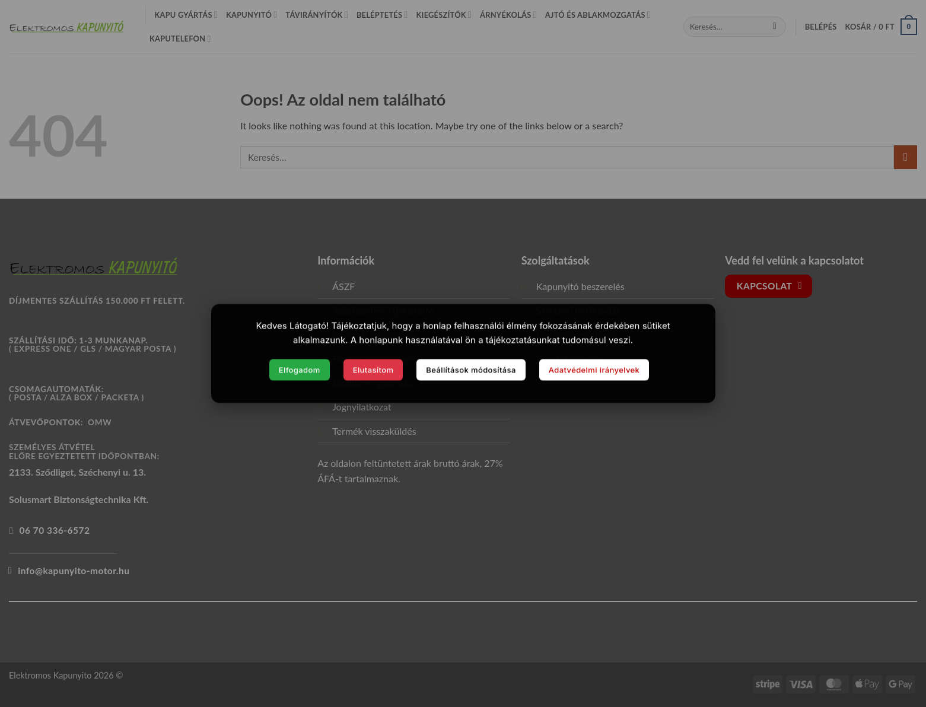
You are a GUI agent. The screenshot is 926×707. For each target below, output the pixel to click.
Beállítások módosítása (470, 369)
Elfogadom (299, 369)
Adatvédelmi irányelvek (594, 369)
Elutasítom (373, 369)
